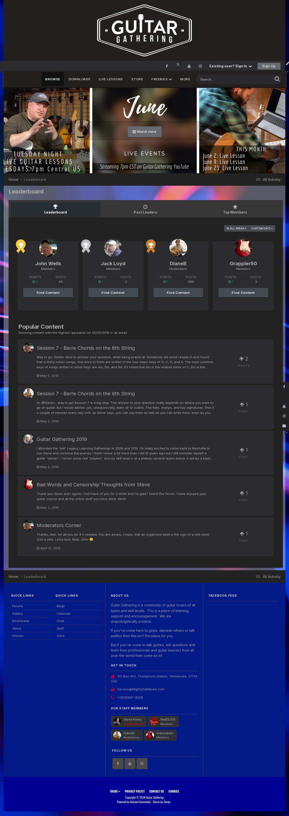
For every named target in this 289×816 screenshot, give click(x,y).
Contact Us (156, 791)
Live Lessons (111, 79)
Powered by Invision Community (134, 801)
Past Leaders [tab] (145, 209)
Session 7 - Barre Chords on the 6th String (86, 348)
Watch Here (144, 132)
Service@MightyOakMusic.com (141, 689)
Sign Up (269, 66)
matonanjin (164, 733)
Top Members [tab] (235, 209)
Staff (60, 628)
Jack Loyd (113, 263)
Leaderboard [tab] (55, 209)
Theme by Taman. (162, 801)
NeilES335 (167, 719)
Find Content (48, 292)
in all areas (236, 228)
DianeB (178, 263)
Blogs (61, 606)
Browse (52, 79)
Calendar (64, 613)
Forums (17, 606)
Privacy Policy (134, 791)
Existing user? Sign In (230, 66)
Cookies (174, 791)
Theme (115, 791)
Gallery (17, 613)
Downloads (80, 79)
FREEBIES (161, 79)
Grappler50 (243, 263)
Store (137, 79)
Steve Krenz (133, 719)
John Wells (48, 263)
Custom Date (262, 228)
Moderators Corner (59, 525)
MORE (185, 79)
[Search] (221, 79)
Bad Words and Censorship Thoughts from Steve (93, 484)
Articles (18, 635)
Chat (60, 620)
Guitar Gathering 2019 (62, 439)
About (16, 628)
